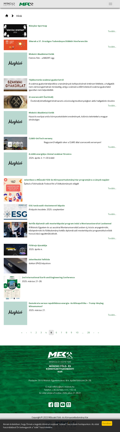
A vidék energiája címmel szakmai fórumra (50, 154)
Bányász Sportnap (38, 25)
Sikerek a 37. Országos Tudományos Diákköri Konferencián (58, 41)
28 (88, 332)
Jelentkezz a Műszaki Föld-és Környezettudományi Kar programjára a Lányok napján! (66, 179)
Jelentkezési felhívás (39, 259)
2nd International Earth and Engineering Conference (48, 277)
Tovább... (112, 31)
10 (77, 332)
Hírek (19, 16)
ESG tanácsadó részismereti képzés (47, 205)
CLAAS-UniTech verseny (40, 138)
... (82, 332)
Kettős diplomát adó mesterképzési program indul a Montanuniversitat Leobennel (70, 223)
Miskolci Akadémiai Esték (41, 54)
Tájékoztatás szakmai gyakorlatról (46, 79)
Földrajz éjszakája (38, 245)
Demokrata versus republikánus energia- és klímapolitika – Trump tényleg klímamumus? (66, 304)
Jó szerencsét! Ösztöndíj (41, 97)
